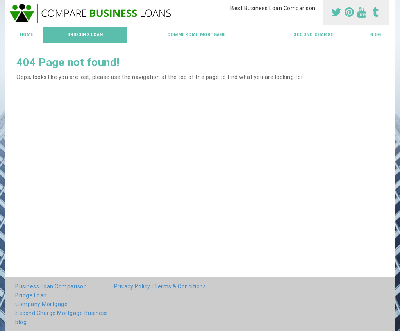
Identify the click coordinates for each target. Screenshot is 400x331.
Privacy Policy (132, 286)
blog (375, 34)
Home (27, 34)
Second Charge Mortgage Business (61, 313)
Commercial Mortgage (196, 34)
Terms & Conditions (180, 286)
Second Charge (313, 34)
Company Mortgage (41, 304)
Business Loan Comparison (51, 286)
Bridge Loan (31, 295)
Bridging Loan (85, 34)
